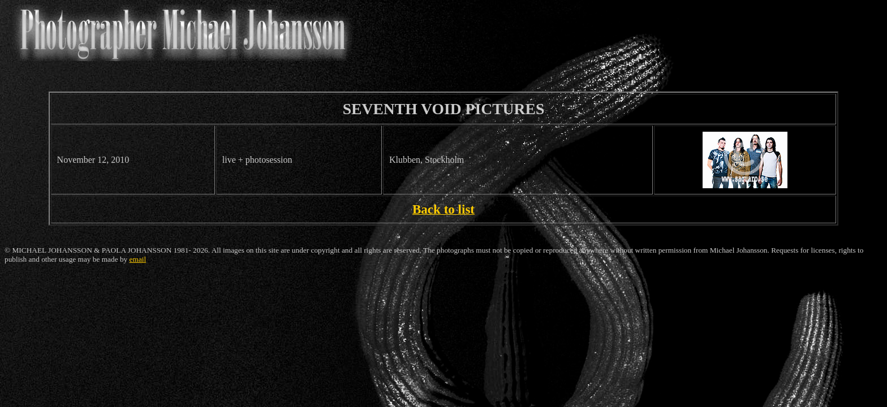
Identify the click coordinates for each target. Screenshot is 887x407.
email (138, 259)
